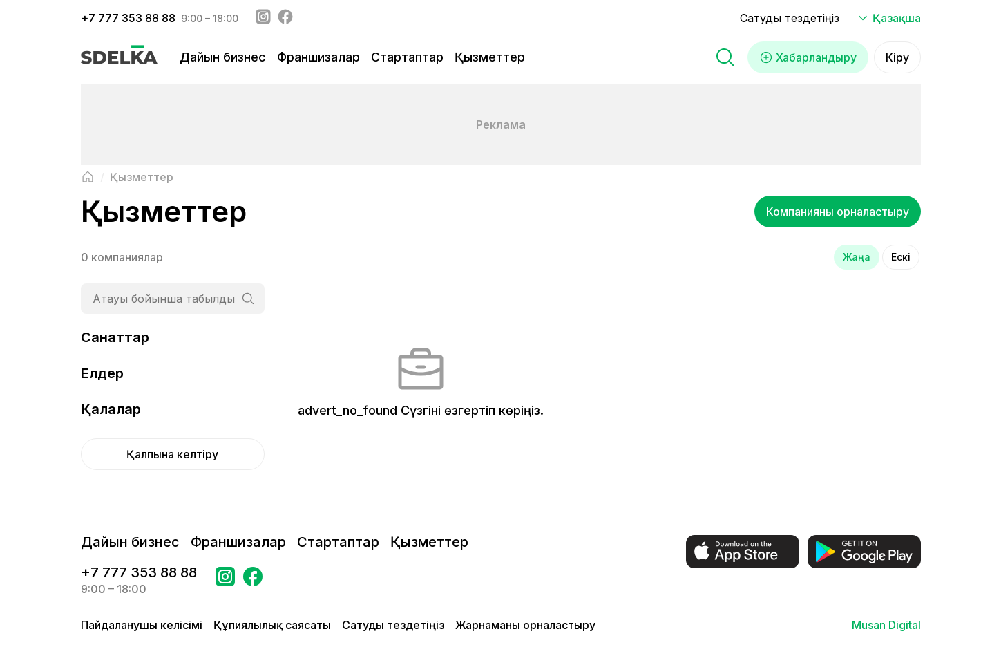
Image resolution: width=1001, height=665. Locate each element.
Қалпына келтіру (172, 454)
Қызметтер (490, 57)
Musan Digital (886, 625)
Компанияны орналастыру (837, 211)
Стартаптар (407, 57)
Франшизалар (318, 57)
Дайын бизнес (223, 57)
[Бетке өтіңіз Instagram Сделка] (225, 580)
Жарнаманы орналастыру (525, 625)
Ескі (901, 257)
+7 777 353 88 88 (128, 18)
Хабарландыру (808, 57)
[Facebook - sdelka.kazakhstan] (285, 18)
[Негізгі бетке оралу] (88, 177)
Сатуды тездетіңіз (789, 18)
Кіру (897, 57)
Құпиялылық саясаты (272, 625)
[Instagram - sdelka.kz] (263, 18)
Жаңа (856, 257)
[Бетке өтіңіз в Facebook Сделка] (253, 580)
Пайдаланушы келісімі (141, 625)
